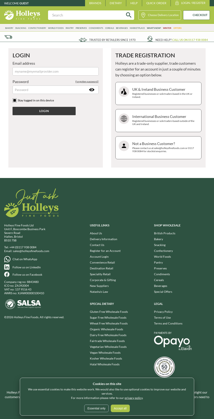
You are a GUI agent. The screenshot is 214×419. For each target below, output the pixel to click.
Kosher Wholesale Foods (106, 358)
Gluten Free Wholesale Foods (109, 311)
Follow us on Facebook (27, 274)
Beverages (122, 28)
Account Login (99, 256)
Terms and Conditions (168, 323)
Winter (167, 28)
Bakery (9, 28)
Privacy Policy (163, 311)
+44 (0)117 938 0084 (22, 247)
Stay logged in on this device (36, 100)
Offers (177, 28)
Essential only (96, 408)
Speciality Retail (100, 274)
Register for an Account (105, 250)
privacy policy (134, 398)
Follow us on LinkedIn (27, 267)
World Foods (56, 28)
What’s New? (154, 28)
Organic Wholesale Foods (106, 329)
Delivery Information (103, 239)
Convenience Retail (102, 262)
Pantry (70, 28)
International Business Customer (158, 121)
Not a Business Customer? (158, 148)
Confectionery (37, 28)
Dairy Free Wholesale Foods (108, 335)
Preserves (81, 28)
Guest (24, 3)
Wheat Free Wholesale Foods (109, 323)
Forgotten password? (87, 81)
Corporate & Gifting (103, 280)
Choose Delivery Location (163, 15)
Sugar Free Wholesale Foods (108, 317)
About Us (96, 233)
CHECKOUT (200, 15)
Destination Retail (101, 268)
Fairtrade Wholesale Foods (107, 341)
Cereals (109, 28)
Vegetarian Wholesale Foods (108, 346)
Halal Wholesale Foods (105, 364)
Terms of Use (162, 317)
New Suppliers (99, 286)
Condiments (96, 28)
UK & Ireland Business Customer (158, 93)
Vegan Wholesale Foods (105, 352)
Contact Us (97, 245)
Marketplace (137, 28)
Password (56, 82)
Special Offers (163, 291)
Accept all (120, 408)
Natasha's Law (99, 291)
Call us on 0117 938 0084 (190, 40)
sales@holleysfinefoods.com (31, 251)
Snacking (20, 28)
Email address (24, 63)
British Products (164, 233)
